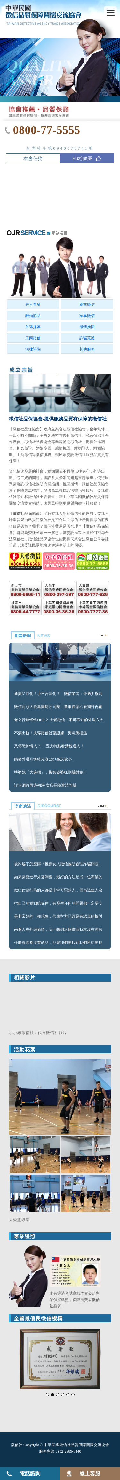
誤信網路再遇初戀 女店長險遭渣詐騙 (45, 785)
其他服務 (87, 349)
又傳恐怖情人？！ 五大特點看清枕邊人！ (49, 746)
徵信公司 (93, 539)
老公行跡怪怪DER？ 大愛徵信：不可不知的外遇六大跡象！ (58, 720)
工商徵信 (33, 338)
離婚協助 (33, 315)
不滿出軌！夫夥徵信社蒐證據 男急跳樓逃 (50, 733)
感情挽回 (87, 327)
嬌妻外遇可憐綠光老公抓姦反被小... (44, 759)
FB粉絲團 (87, 159)
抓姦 (20, 448)
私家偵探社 (95, 435)
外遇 (97, 471)
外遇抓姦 (33, 327)
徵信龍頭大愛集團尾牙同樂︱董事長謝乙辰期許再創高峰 (58, 707)
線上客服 (90, 1473)
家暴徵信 (87, 315)
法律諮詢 (33, 349)
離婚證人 (82, 448)
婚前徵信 (87, 304)
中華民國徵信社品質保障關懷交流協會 (76, 1445)
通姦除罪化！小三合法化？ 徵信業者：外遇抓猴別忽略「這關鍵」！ (58, 694)
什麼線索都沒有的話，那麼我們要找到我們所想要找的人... (58, 943)
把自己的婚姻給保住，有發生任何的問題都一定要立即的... (58, 904)
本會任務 (33, 158)
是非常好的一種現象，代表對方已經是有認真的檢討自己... (58, 917)
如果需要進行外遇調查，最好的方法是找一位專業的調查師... (58, 878)
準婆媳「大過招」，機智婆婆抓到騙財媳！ (50, 772)
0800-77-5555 (46, 130)
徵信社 (18, 429)
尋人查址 (33, 304)
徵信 (78, 490)
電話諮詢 (30, 1473)
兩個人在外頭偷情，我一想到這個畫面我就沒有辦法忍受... (58, 930)
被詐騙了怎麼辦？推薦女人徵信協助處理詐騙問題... (57, 864)
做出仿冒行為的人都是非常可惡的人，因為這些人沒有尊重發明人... (58, 891)
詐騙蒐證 (87, 338)
